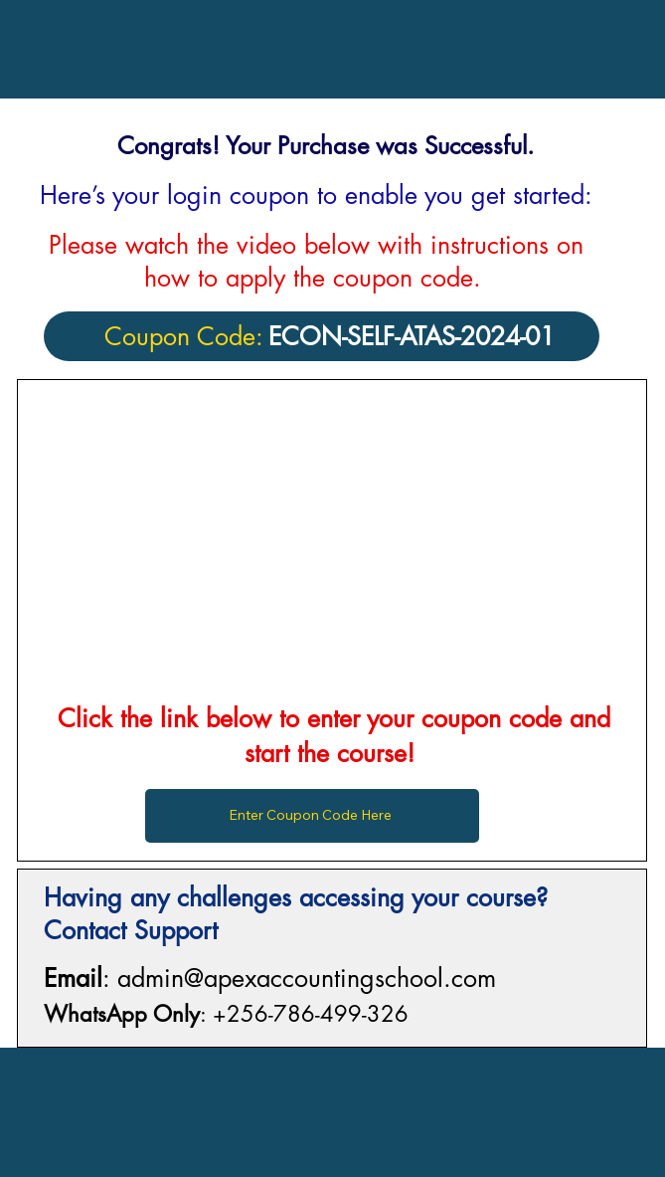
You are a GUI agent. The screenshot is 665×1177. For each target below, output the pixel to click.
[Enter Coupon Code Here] (312, 816)
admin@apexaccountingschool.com (306, 978)
